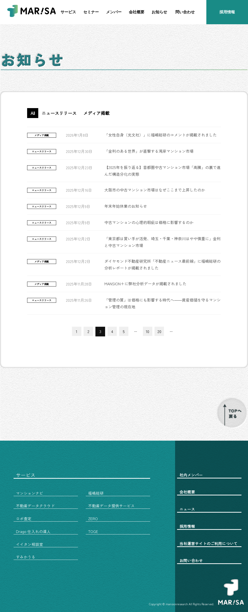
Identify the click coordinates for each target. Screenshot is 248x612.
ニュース (187, 509)
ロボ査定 (23, 518)
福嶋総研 (96, 493)
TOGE (93, 531)
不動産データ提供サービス (111, 506)
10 (148, 331)
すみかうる (25, 556)
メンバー (114, 12)
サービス (68, 12)
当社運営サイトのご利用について (208, 543)
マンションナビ (29, 493)
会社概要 (136, 12)
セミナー (91, 12)
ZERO (93, 518)
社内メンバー (191, 475)
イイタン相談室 (29, 544)
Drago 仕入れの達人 (33, 531)
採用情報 (227, 12)
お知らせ (159, 12)
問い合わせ (185, 12)
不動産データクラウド (35, 506)
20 (160, 331)
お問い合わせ (191, 560)
